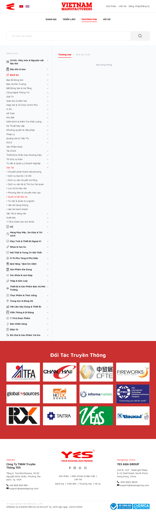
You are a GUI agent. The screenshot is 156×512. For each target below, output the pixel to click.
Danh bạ (51, 19)
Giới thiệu (111, 6)
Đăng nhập (134, 6)
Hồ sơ (106, 19)
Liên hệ (122, 6)
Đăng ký (145, 6)
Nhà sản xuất (83, 54)
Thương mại (89, 19)
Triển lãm (69, 19)
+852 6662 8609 (127, 482)
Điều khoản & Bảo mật (83, 476)
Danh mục (12, 53)
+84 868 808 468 (17, 485)
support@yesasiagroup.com (22, 488)
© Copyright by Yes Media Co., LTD (24, 503)
